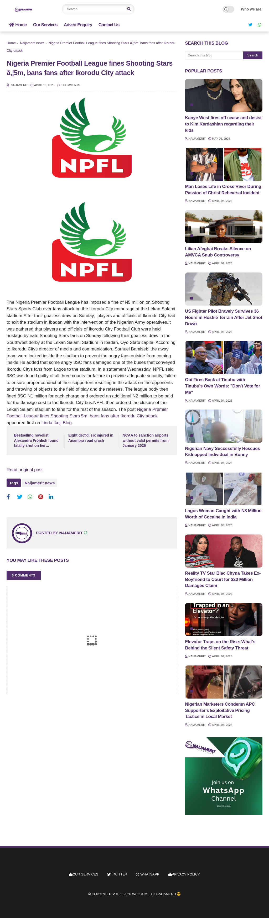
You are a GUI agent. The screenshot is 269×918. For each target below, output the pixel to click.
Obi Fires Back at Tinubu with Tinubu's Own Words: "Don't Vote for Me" (222, 386)
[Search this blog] (214, 55)
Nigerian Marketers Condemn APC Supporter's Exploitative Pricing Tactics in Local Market (220, 710)
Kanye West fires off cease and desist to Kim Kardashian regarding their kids (223, 124)
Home (18, 24)
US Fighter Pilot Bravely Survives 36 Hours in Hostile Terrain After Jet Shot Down (223, 317)
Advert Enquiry (78, 24)
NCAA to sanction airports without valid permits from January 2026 (146, 440)
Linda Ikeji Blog (57, 422)
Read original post (25, 469)
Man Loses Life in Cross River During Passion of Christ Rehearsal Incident (223, 189)
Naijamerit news (32, 43)
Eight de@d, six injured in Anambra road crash (90, 438)
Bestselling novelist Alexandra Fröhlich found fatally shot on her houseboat (36, 440)
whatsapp (149, 874)
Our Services (45, 24)
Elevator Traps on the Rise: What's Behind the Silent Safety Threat (220, 645)
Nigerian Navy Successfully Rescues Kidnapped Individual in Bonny (222, 451)
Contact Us (109, 24)
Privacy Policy (184, 874)
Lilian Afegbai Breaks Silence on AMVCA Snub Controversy (218, 252)
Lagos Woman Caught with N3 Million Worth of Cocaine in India (223, 514)
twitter (119, 874)
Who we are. (251, 9)
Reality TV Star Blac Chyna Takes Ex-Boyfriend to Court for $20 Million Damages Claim (223, 579)
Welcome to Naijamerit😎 (156, 894)
